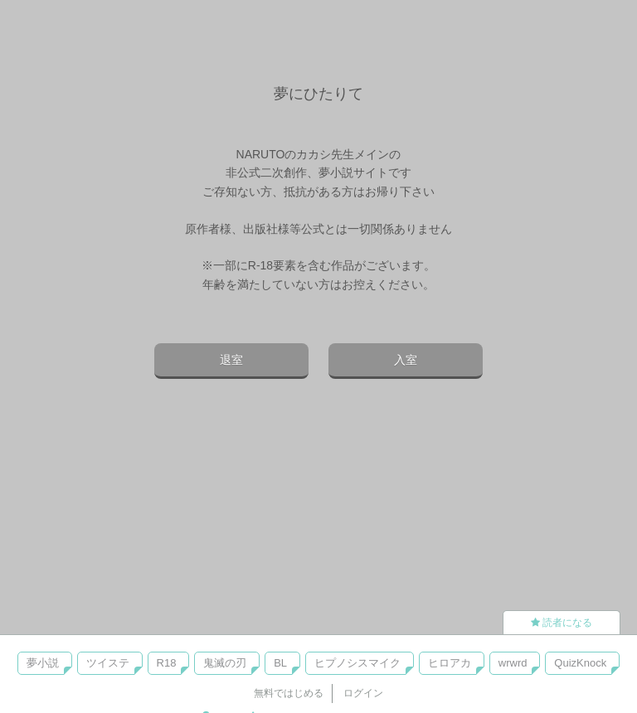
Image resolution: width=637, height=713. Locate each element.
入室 (405, 359)
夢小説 (43, 663)
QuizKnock (580, 663)
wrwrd (513, 663)
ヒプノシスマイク (357, 663)
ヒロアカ (449, 663)
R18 (167, 663)
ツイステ (107, 663)
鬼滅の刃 (224, 663)
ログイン (363, 693)
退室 (231, 359)
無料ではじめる (288, 693)
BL (280, 663)
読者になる (561, 622)
